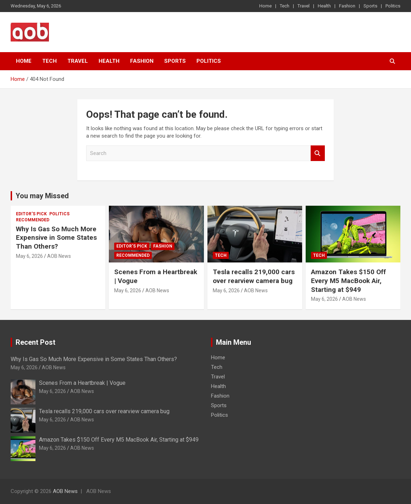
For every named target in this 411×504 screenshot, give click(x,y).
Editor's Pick (31, 213)
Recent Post (35, 342)
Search (318, 153)
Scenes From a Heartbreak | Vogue (82, 383)
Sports (370, 6)
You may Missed (42, 196)
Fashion (347, 6)
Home (265, 6)
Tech (284, 6)
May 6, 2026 (29, 256)
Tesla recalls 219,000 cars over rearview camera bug (254, 276)
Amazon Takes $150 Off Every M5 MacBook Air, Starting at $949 (348, 280)
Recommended (32, 219)
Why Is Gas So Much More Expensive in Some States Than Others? (56, 237)
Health (324, 6)
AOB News (59, 256)
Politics (392, 6)
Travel (304, 6)
